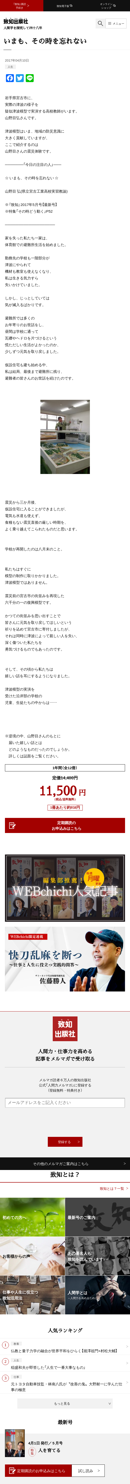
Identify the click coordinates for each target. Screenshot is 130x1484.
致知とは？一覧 (112, 1188)
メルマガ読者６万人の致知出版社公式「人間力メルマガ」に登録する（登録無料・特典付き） (65, 1085)
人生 (10, 67)
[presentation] (65, 1122)
